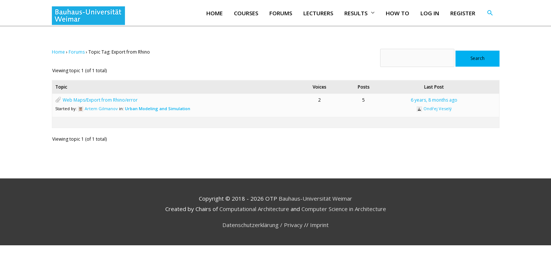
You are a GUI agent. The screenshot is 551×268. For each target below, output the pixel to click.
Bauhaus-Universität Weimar (315, 198)
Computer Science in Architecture (343, 209)
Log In (429, 13)
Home (214, 13)
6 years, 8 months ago (434, 100)
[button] (490, 13)
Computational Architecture (254, 209)
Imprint (319, 225)
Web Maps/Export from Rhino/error (100, 100)
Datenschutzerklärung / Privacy (263, 225)
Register (462, 13)
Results (355, 13)
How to (397, 13)
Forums (280, 13)
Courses (246, 13)
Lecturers (318, 13)
